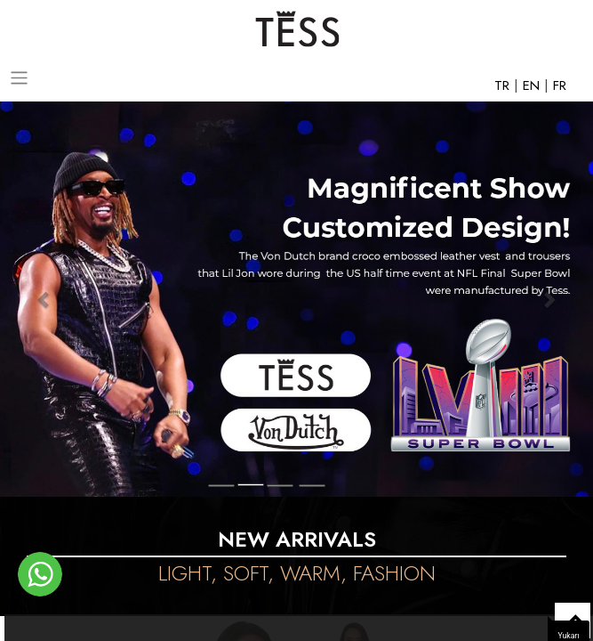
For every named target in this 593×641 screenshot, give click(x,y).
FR (559, 85)
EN (533, 85)
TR (504, 85)
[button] (44, 299)
